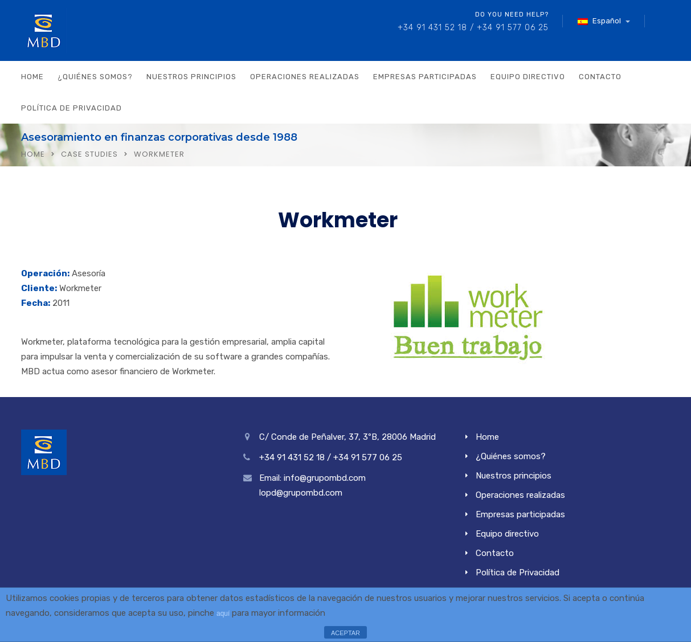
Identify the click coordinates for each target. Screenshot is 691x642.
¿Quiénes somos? (95, 76)
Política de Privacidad (71, 108)
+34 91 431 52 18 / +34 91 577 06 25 (473, 27)
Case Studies (89, 154)
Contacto (600, 76)
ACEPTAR (345, 632)
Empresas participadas (425, 76)
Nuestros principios (191, 76)
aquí (223, 614)
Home (32, 76)
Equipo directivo (527, 76)
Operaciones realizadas (304, 76)
